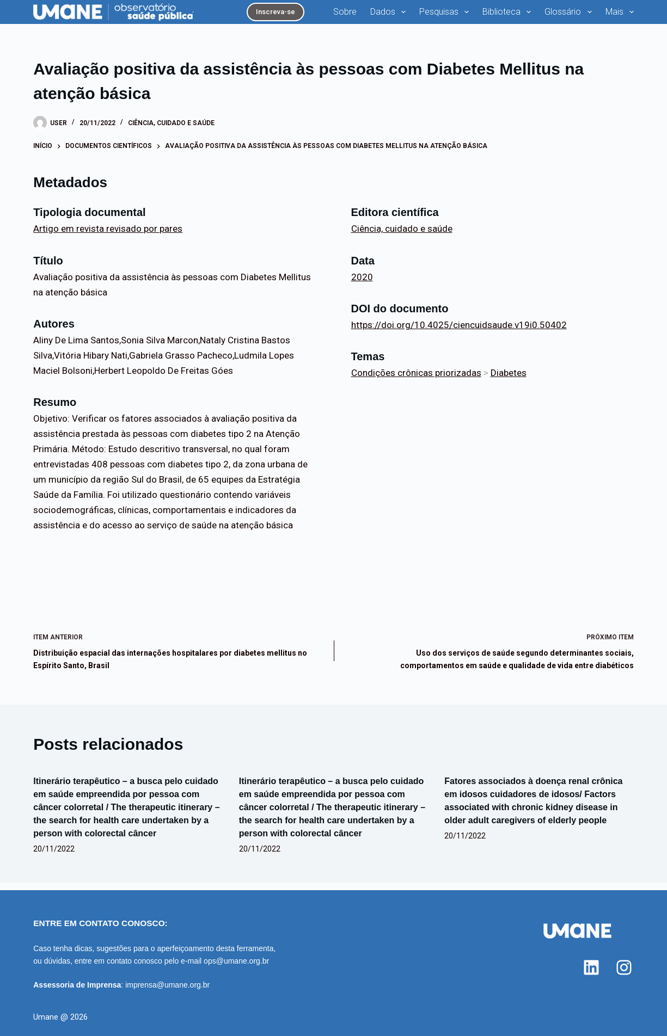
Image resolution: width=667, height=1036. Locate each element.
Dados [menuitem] (341, 15)
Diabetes (509, 379)
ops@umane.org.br (236, 961)
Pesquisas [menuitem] (397, 15)
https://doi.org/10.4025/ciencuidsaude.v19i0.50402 (459, 331)
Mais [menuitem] (622, 15)
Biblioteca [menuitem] (459, 15)
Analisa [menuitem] (577, 15)
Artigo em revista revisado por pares (107, 236)
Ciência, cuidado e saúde (171, 130)
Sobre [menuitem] (296, 15)
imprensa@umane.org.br (167, 984)
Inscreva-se (226, 15)
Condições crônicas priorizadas (416, 379)
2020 (362, 284)
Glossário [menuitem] (521, 15)
